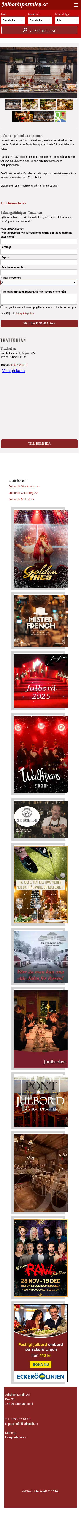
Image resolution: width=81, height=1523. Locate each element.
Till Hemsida (39, 443)
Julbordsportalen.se (24, 4)
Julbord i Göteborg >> (23, 493)
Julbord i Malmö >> (21, 499)
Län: (13, 18)
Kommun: (40, 18)
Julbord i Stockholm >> (24, 486)
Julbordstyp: (67, 18)
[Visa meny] (75, 5)
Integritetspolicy (15, 1437)
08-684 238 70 (18, 364)
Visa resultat (39, 30)
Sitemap (10, 1433)
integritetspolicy (25, 313)
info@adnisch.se (27, 1424)
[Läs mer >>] (41, 548)
